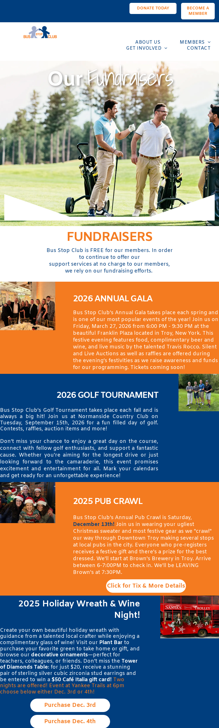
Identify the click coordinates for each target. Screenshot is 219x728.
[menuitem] (142, 42)
